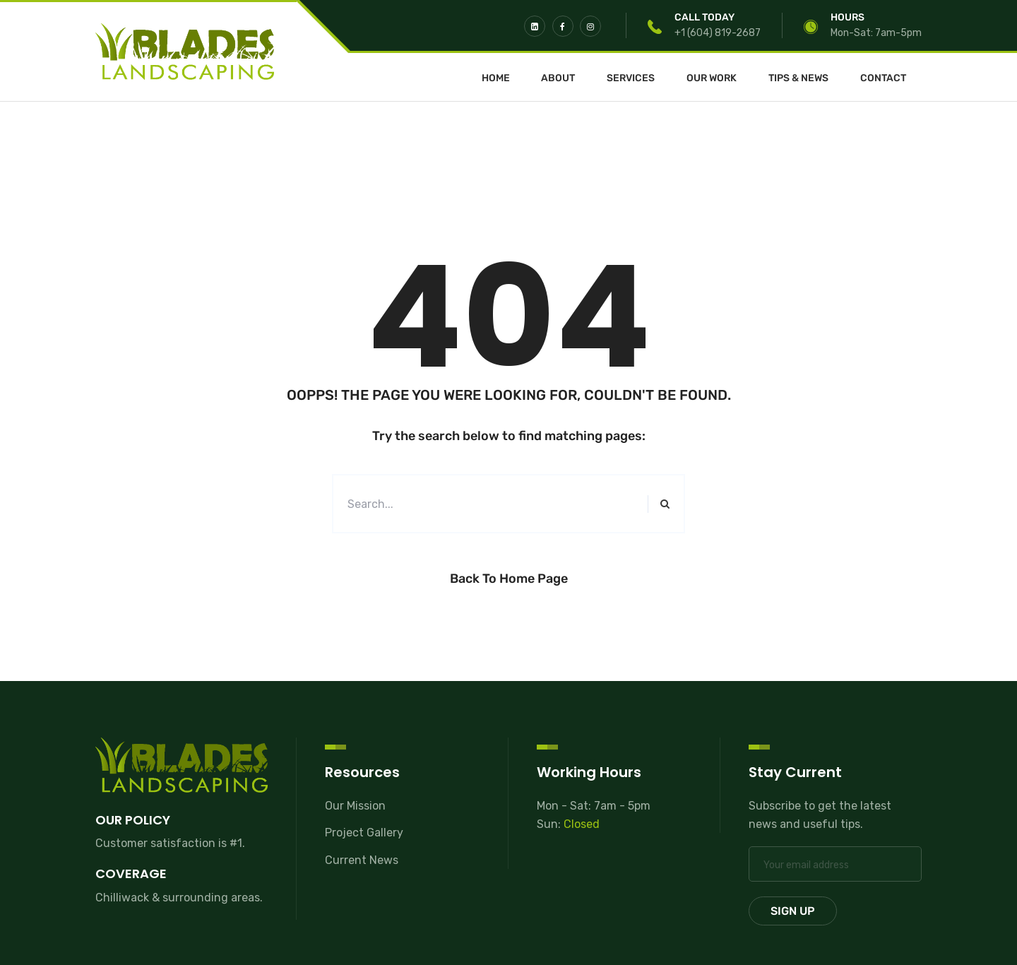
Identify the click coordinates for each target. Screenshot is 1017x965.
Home (496, 78)
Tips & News (798, 78)
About (558, 78)
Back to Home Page (509, 578)
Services (631, 78)
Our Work (711, 78)
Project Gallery (364, 832)
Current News (361, 860)
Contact (883, 78)
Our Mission (355, 805)
